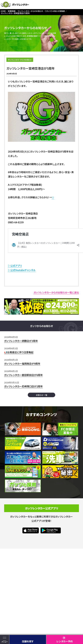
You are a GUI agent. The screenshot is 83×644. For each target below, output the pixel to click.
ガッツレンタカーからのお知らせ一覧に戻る (56, 292)
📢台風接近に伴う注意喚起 (18, 352)
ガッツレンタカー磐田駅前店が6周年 (23, 375)
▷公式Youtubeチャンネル (22, 270)
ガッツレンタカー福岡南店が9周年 (22, 363)
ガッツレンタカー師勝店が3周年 (21, 341)
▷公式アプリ (15, 265)
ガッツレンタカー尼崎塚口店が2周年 (23, 386)
